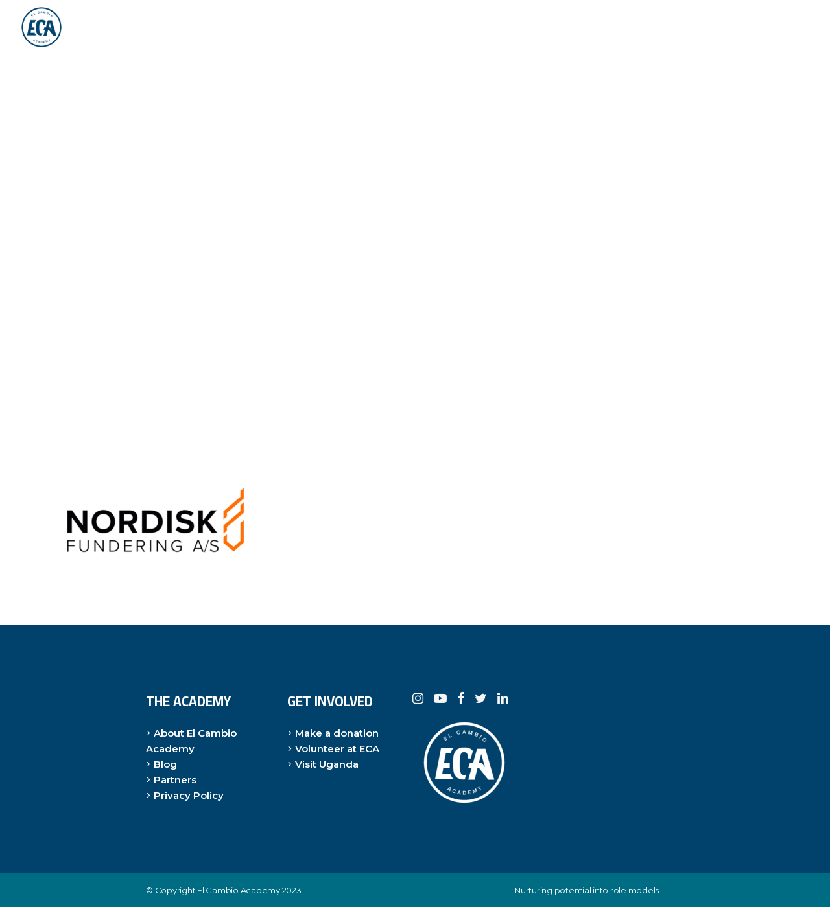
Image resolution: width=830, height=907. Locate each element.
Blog (165, 764)
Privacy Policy (189, 795)
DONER (772, 27)
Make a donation (337, 733)
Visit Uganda (327, 764)
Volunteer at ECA (337, 748)
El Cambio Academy (238, 890)
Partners (175, 780)
